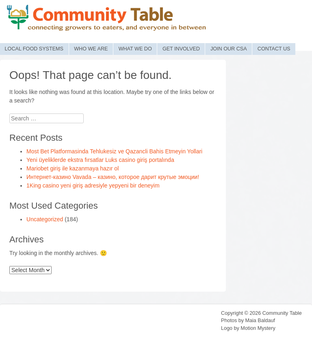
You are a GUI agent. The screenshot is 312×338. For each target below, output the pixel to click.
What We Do (135, 49)
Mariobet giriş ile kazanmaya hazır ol (72, 168)
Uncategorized (44, 219)
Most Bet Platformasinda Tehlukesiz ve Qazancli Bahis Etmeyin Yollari (114, 151)
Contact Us (274, 49)
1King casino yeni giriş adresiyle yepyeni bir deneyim (93, 185)
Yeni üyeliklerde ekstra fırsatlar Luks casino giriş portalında (100, 160)
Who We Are (91, 49)
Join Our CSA (228, 49)
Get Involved (181, 49)
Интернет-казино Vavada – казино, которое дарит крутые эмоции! (112, 177)
